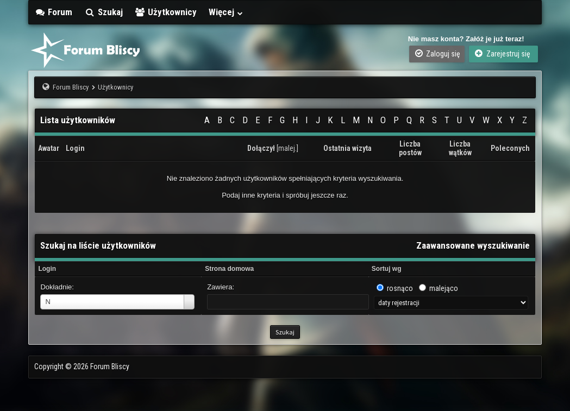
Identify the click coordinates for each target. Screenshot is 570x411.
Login (47, 269)
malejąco (443, 288)
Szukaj (103, 12)
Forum (53, 12)
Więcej (226, 12)
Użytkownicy (166, 12)
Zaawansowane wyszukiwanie (473, 245)
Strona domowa (229, 269)
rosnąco (400, 288)
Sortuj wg (387, 269)
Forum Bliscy (71, 87)
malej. (287, 148)
